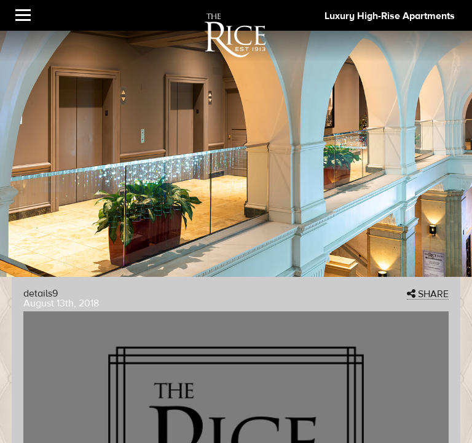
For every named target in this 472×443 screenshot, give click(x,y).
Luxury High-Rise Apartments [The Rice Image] (389, 16)
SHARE (428, 294)
